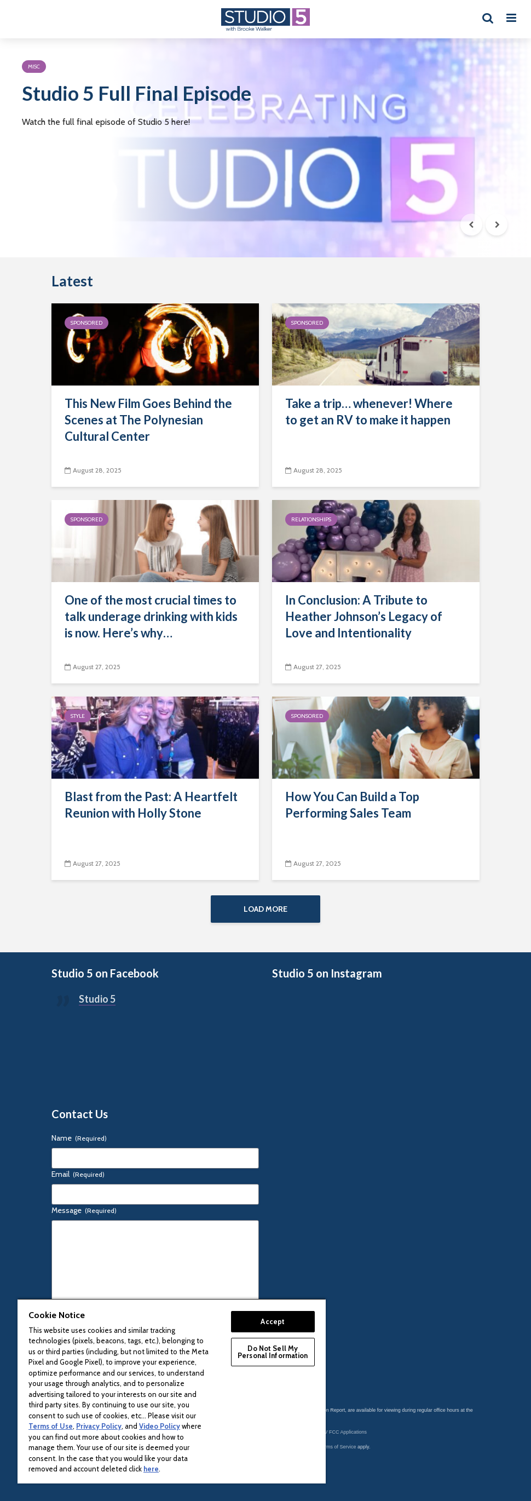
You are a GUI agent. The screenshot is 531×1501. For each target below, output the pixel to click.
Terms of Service (338, 1447)
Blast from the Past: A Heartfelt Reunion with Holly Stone (151, 804)
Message (84, 1210)
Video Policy (159, 1426)
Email (78, 1174)
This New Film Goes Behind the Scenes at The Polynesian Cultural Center (148, 420)
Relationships (311, 519)
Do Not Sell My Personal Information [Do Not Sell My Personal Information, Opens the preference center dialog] (273, 1352)
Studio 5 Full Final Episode (136, 93)
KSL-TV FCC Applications (338, 1432)
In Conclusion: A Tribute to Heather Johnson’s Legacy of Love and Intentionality (363, 616)
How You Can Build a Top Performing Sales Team (352, 804)
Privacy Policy (99, 1426)
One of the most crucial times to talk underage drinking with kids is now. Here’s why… (151, 616)
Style (78, 716)
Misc (34, 66)
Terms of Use (50, 1426)
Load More (265, 909)
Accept (273, 1321)
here (151, 1468)
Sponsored (86, 322)
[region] (172, 1390)
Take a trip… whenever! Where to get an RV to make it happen (369, 411)
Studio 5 (97, 999)
